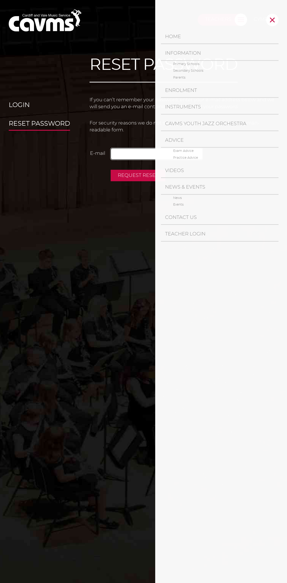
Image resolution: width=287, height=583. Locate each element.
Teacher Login (185, 234)
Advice (174, 140)
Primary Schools (186, 64)
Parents (179, 77)
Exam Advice (183, 151)
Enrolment (181, 90)
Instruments (183, 107)
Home (173, 36)
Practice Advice (185, 157)
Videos (174, 170)
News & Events (185, 187)
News (177, 198)
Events (178, 204)
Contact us (181, 217)
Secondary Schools (188, 70)
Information (183, 53)
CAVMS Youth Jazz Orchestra (205, 123)
